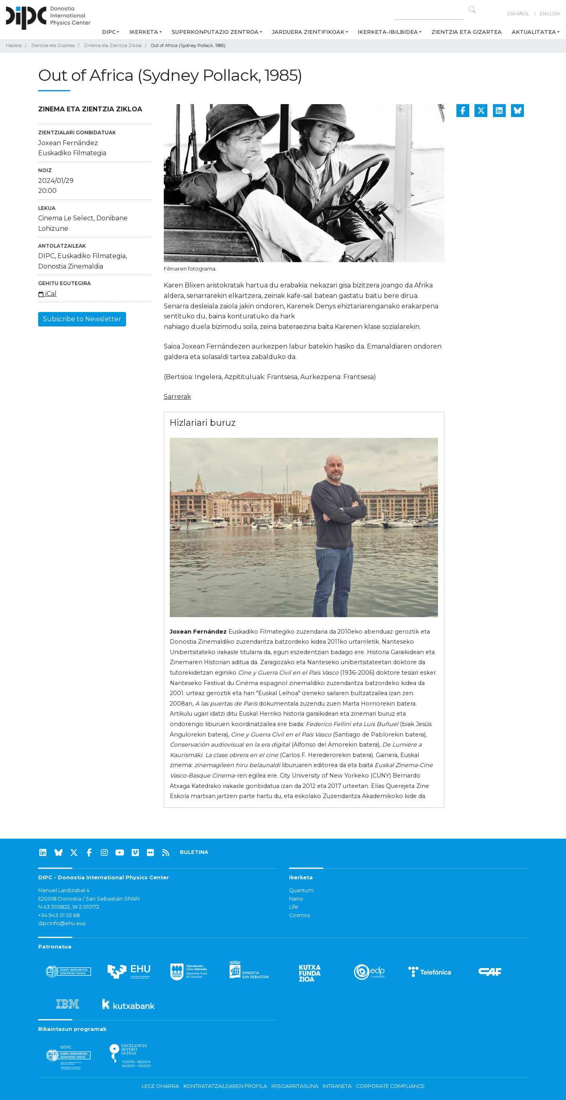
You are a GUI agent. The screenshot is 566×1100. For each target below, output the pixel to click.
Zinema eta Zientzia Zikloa (113, 45)
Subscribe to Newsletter (82, 319)
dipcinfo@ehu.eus (62, 923)
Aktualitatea (534, 32)
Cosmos (299, 915)
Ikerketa (143, 32)
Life (293, 907)
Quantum (301, 890)
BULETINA (194, 852)
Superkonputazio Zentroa (215, 32)
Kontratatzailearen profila (225, 1086)
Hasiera (14, 45)
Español (518, 13)
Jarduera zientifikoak (308, 32)
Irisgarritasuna (294, 1086)
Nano (296, 899)
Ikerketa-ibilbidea (388, 32)
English (550, 13)
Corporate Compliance (390, 1086)
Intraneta (337, 1086)
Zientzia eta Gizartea (467, 32)
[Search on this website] (429, 14)
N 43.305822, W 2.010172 (68, 907)
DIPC (109, 32)
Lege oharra (160, 1086)
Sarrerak (177, 396)
